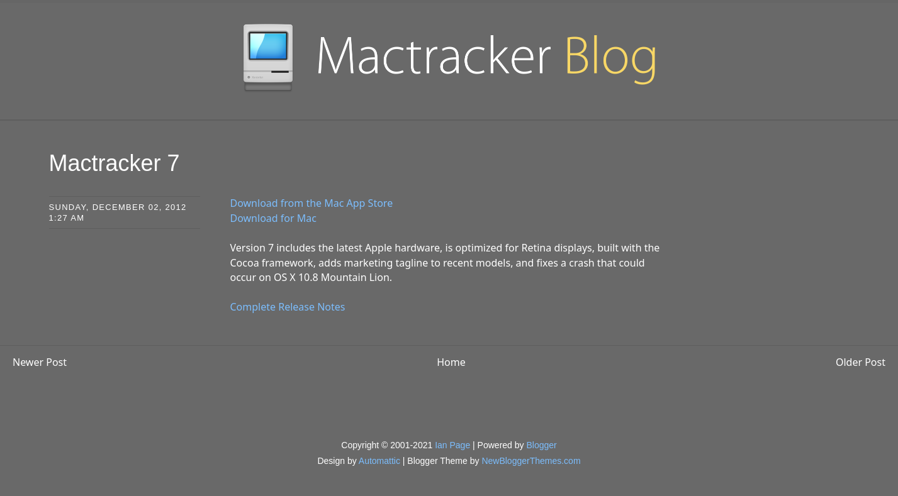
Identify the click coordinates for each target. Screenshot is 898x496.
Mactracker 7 (114, 163)
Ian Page (452, 445)
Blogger (541, 445)
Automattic (379, 461)
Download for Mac (273, 218)
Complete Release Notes (287, 307)
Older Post (860, 362)
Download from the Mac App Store (311, 203)
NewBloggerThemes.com (530, 461)
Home (451, 362)
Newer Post (40, 362)
